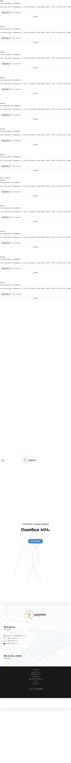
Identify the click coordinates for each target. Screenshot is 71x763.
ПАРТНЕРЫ (35, 676)
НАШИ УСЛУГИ (35, 672)
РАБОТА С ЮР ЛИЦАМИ (35, 679)
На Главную (35, 541)
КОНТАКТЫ (35, 683)
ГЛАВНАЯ (35, 670)
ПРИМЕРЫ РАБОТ (36, 674)
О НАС (35, 681)
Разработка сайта (32, 689)
